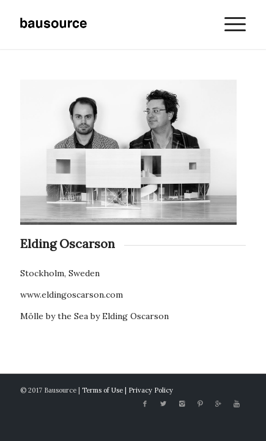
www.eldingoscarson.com (71, 294)
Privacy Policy (150, 390)
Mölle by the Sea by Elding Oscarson (94, 316)
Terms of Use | (105, 390)
